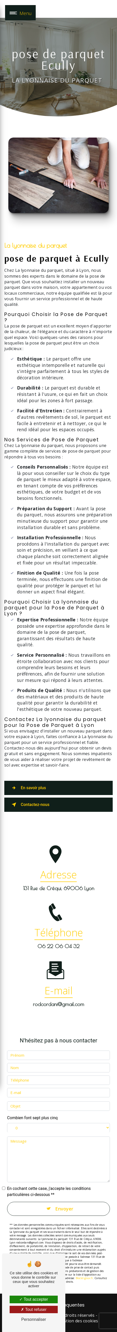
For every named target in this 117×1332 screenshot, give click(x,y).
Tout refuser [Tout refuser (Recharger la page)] (34, 1309)
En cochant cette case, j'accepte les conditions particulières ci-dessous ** (49, 1185)
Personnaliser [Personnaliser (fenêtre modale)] (33, 1319)
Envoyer (64, 1203)
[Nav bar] (20, 12)
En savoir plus (28, 788)
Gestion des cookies (78, 1321)
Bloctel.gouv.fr (84, 1272)
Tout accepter (33, 1299)
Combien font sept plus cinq (32, 1112)
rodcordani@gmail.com (58, 998)
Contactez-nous (29, 804)
